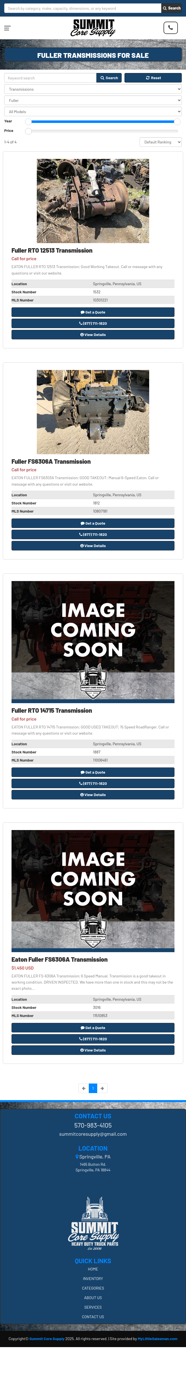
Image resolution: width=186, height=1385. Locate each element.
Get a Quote (93, 312)
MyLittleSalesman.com (157, 1338)
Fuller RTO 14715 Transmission (52, 710)
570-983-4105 (93, 1125)
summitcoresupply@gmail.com (93, 1134)
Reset (153, 77)
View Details (93, 334)
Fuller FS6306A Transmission (51, 461)
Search (171, 8)
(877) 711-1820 (93, 323)
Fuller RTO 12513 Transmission (52, 250)
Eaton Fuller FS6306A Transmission (60, 959)
